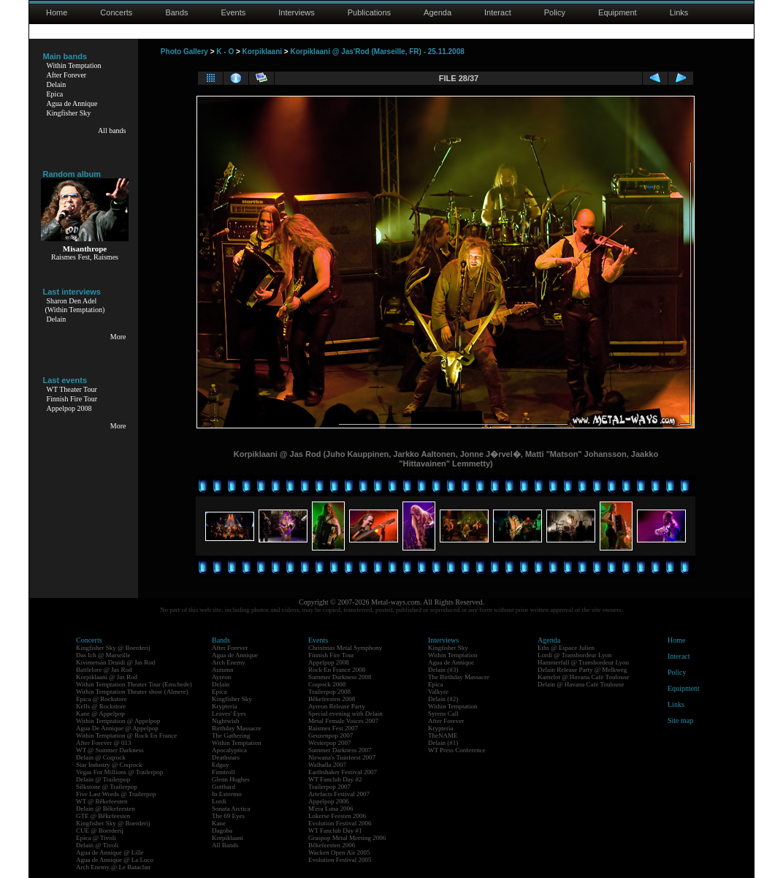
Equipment (617, 12)
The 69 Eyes (228, 816)
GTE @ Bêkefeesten (103, 816)
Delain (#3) (443, 669)
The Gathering (231, 735)
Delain (56, 84)
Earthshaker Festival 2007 (342, 772)
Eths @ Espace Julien (566, 647)
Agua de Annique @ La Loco (114, 859)
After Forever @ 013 (103, 742)
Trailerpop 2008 (329, 691)
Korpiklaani (262, 52)
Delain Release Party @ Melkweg (582, 669)
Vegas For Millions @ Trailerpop (119, 772)
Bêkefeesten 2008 (331, 699)
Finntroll (223, 772)
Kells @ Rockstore (101, 706)
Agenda (437, 12)
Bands (176, 12)
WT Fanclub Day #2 (335, 779)
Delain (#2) (443, 699)
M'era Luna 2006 (331, 808)
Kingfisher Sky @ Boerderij (113, 647)
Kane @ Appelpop (100, 713)
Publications (369, 12)
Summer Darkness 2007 (340, 750)
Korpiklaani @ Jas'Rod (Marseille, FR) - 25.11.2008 (377, 52)
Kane (219, 823)
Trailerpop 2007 (329, 786)
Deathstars (226, 757)
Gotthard (223, 786)
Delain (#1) (443, 742)
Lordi (219, 801)
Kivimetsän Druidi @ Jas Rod (115, 662)
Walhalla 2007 (327, 764)
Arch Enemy (228, 662)
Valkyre (438, 691)
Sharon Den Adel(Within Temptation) (75, 305)
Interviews (296, 12)
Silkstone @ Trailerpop (106, 786)
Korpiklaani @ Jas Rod (106, 677)
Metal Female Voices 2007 (343, 720)
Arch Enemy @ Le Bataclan (113, 867)
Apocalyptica (229, 750)
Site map (680, 720)
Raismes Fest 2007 (333, 728)
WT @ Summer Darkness (110, 750)
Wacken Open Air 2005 (339, 852)
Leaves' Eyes (229, 713)
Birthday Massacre (236, 728)
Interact (497, 12)
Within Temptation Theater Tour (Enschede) (134, 684)
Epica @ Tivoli (96, 837)
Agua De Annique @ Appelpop (117, 728)
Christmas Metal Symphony (345, 647)
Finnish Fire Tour (72, 399)
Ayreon (221, 677)
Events (233, 12)
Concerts (116, 12)
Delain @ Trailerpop (103, 779)
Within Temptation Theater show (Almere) (132, 691)
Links (679, 12)
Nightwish (226, 720)
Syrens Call (443, 713)
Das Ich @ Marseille (103, 655)
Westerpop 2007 (329, 742)
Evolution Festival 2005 (340, 859)
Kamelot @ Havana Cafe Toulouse (583, 677)
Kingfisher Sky (69, 113)
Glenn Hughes (231, 779)
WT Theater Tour (72, 389)
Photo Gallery (184, 52)
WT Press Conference (457, 750)
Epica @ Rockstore (101, 699)
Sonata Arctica (231, 808)
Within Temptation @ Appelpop (118, 720)
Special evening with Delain (345, 713)
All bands (112, 130)
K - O (225, 52)
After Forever (67, 75)
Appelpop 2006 (328, 801)
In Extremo (227, 794)
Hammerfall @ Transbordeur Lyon (583, 662)
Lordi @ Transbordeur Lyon (575, 655)
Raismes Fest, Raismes (84, 257)
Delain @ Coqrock (101, 757)
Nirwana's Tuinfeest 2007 (341, 757)
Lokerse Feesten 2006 (337, 816)
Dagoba (222, 830)
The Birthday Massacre (458, 677)
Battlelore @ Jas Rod (104, 669)
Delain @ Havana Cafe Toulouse (581, 684)
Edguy (220, 764)
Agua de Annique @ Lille (110, 852)
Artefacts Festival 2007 (339, 794)
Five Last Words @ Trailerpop (116, 794)
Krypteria (224, 706)
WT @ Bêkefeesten (102, 801)
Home (56, 12)
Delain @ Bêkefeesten (105, 808)
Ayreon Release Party (336, 706)
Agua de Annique (72, 103)
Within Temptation (74, 65)
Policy (554, 12)
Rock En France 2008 (336, 669)
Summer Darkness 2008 (340, 677)
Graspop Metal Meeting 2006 (347, 837)
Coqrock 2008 (326, 684)
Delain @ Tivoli (97, 845)
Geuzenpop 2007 (330, 735)
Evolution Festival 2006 (340, 823)
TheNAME (443, 735)
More (118, 337)
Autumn (223, 669)
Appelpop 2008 (69, 408)
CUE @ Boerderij (99, 830)
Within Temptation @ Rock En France (126, 735)
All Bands (225, 845)
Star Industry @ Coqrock (109, 764)
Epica (55, 94)
